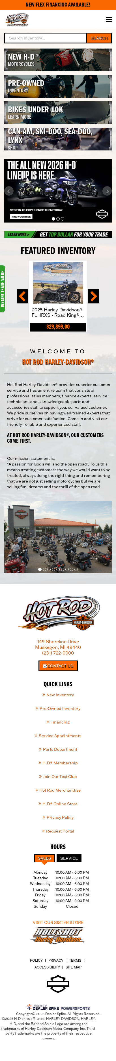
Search (99, 38)
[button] (9, 191)
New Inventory (60, 694)
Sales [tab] (44, 858)
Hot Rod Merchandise (60, 790)
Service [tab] (69, 858)
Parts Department (60, 749)
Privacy (55, 960)
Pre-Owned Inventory (60, 708)
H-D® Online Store (60, 803)
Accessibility (47, 967)
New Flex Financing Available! (58, 5)
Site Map (73, 967)
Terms (75, 960)
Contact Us (58, 665)
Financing (60, 722)
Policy (36, 960)
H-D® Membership (60, 763)
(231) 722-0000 (58, 653)
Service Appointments (60, 735)
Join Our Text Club (60, 776)
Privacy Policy (60, 817)
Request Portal (60, 831)
